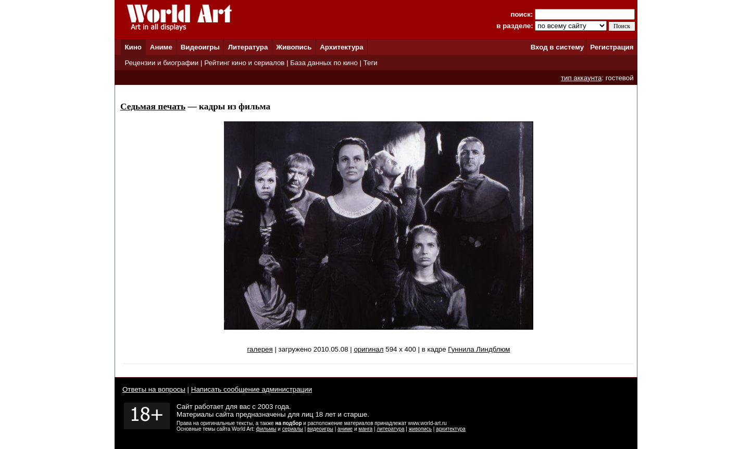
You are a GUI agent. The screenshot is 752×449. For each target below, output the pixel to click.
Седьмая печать (152, 106)
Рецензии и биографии (161, 63)
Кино (133, 47)
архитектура (451, 429)
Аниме (161, 47)
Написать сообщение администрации (251, 389)
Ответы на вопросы (153, 389)
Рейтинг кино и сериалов (244, 63)
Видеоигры (200, 47)
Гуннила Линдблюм (479, 349)
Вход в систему (557, 47)
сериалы (292, 429)
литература (390, 429)
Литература (248, 47)
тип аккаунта (581, 78)
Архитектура (341, 47)
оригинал (368, 349)
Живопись (293, 47)
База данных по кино (323, 63)
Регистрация (611, 47)
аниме (345, 429)
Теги (371, 63)
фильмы (266, 429)
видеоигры (320, 429)
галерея (259, 349)
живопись (420, 429)
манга (365, 429)
